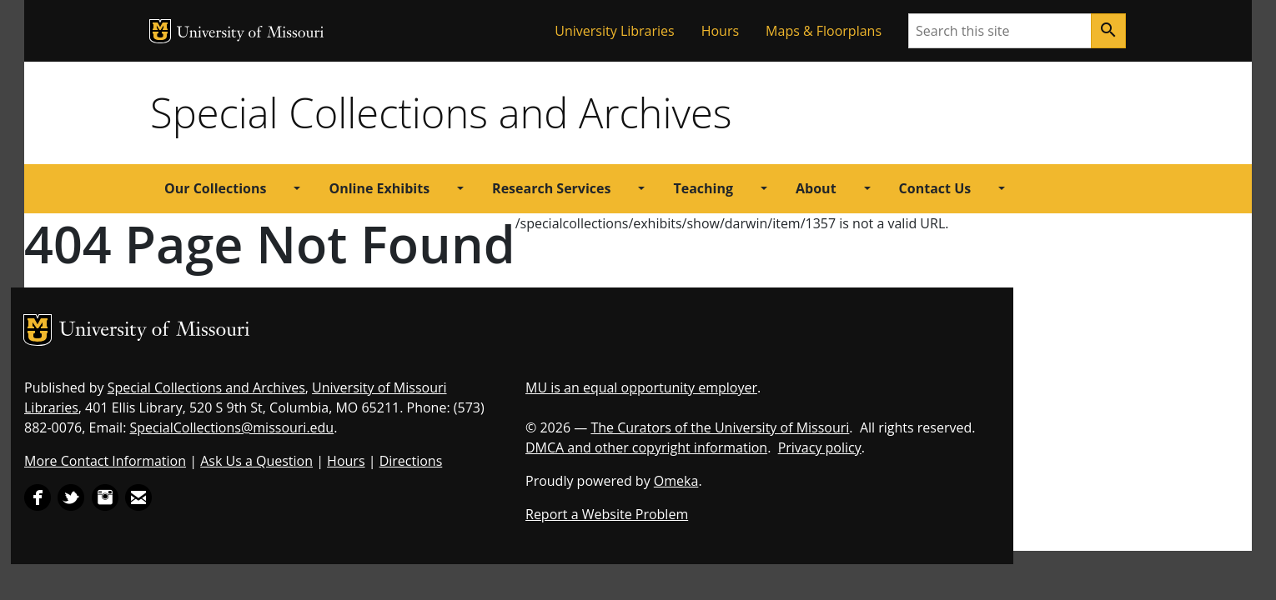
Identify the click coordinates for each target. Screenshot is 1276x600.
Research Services (551, 188)
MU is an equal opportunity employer (641, 387)
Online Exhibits (379, 188)
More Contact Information (105, 461)
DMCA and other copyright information (646, 447)
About (816, 188)
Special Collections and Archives (440, 112)
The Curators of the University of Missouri (719, 427)
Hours (720, 31)
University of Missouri (250, 33)
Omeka (676, 481)
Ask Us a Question (256, 461)
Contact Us (935, 188)
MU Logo (160, 31)
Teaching (703, 188)
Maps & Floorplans (824, 31)
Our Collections (215, 188)
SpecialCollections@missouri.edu (232, 427)
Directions (411, 461)
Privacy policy (820, 447)
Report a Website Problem (606, 514)
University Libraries (614, 31)
